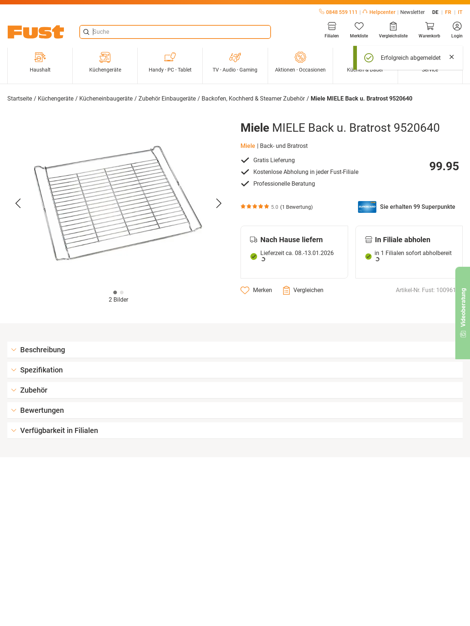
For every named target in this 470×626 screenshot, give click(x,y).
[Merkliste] (359, 30)
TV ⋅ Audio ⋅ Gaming (235, 62)
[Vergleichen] (303, 290)
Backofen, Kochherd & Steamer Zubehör (253, 98)
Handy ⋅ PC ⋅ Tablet (170, 62)
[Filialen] (332, 30)
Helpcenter (378, 12)
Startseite (19, 98)
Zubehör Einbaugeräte (167, 98)
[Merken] (256, 290)
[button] (118, 203)
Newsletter (412, 12)
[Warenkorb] (429, 30)
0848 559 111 (338, 12)
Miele (248, 145)
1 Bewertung (296, 207)
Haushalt (40, 62)
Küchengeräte (105, 62)
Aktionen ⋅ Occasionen (300, 62)
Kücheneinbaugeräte (106, 98)
